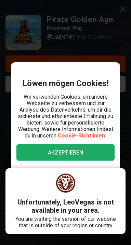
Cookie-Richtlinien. (82, 135)
